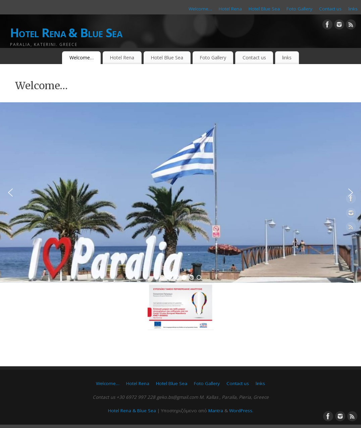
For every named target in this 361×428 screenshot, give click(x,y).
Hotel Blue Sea (264, 9)
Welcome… (200, 9)
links (353, 9)
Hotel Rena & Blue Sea (66, 32)
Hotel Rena (230, 9)
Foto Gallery (299, 9)
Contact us (330, 9)
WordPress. (241, 411)
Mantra (215, 411)
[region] (180, 192)
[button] (10, 192)
